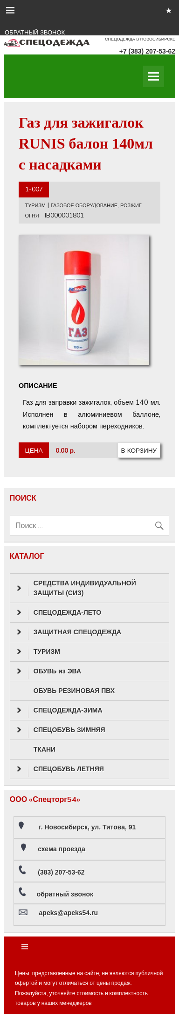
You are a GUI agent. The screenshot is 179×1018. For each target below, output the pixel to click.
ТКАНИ (44, 749)
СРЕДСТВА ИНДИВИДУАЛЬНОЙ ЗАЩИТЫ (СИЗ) (76, 588)
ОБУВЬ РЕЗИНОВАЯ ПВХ (74, 690)
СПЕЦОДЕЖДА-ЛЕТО (59, 612)
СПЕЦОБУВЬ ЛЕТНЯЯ (60, 769)
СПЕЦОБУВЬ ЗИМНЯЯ (61, 730)
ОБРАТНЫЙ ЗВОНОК (35, 32)
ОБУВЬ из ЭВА (49, 671)
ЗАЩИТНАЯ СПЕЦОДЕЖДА (69, 632)
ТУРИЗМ (35, 205)
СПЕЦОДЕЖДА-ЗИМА (60, 710)
